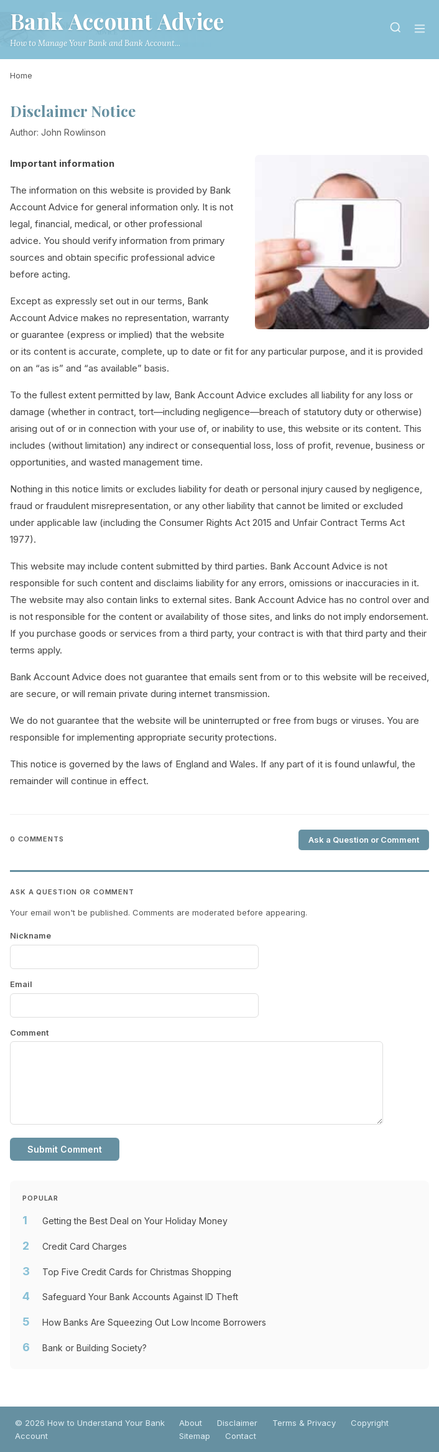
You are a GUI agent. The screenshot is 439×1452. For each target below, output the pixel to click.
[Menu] (419, 29)
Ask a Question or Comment (363, 840)
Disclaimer (237, 1423)
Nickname (30, 935)
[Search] (395, 29)
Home (21, 75)
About (190, 1423)
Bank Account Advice (117, 20)
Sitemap (194, 1436)
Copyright (370, 1423)
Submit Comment (64, 1149)
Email (21, 984)
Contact (240, 1436)
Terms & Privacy (304, 1423)
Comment (29, 1032)
